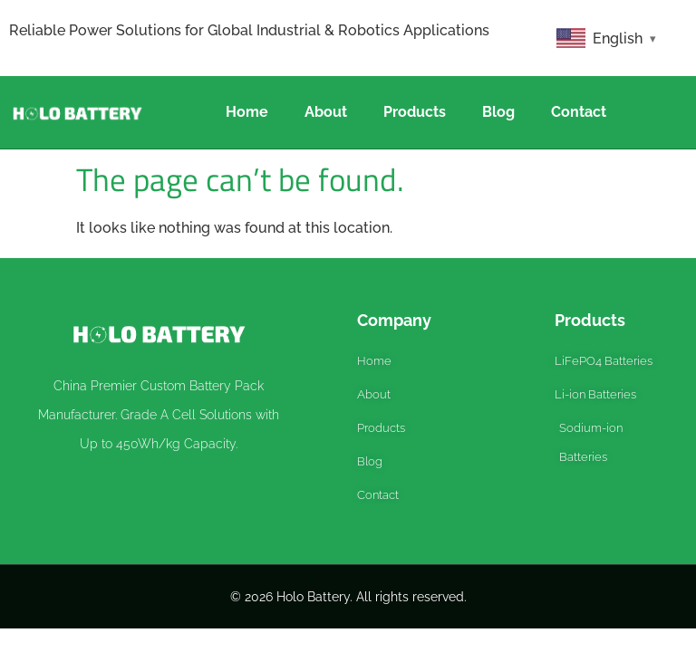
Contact (578, 111)
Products (414, 111)
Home (247, 111)
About (325, 111)
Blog (498, 111)
